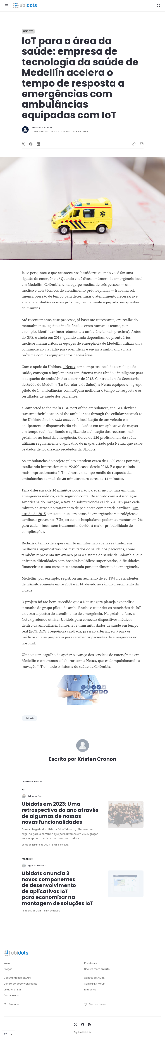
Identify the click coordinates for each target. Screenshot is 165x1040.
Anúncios (27, 859)
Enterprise (90, 989)
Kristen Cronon (42, 127)
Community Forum (94, 983)
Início (7, 963)
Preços (8, 969)
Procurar (11, 1004)
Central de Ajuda (94, 977)
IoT (23, 789)
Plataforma (90, 963)
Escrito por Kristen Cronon (82, 759)
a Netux (69, 366)
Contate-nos (11, 995)
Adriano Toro (35, 796)
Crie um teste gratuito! (97, 969)
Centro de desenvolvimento (20, 983)
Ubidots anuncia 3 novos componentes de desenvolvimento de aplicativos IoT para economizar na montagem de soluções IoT (57, 888)
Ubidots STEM (12, 989)
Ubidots (28, 31)
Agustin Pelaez (36, 865)
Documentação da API (17, 977)
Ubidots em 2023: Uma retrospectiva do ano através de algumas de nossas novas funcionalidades (60, 813)
